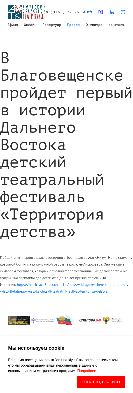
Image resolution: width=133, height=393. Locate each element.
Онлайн (30, 25)
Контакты (117, 25)
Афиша (13, 25)
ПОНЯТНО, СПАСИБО (101, 382)
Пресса (73, 25)
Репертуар (52, 25)
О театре (94, 25)
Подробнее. (87, 371)
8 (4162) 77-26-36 (66, 12)
